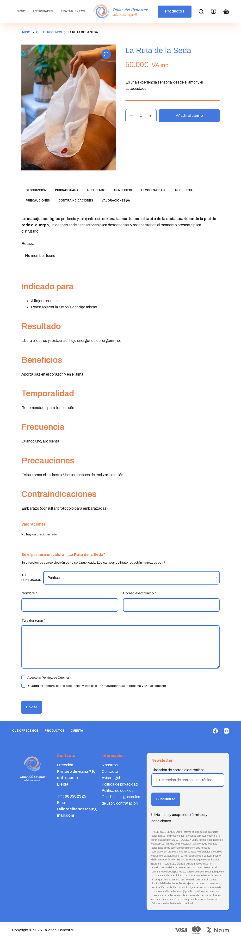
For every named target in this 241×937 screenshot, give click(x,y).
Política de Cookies (56, 677)
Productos (174, 11)
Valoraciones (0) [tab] (116, 200)
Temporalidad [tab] (153, 190)
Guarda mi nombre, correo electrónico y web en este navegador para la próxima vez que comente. (97, 686)
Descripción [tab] (36, 190)
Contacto (110, 771)
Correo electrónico (139, 593)
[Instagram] (226, 731)
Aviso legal (111, 778)
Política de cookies (117, 790)
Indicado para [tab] (67, 190)
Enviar (31, 707)
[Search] (201, 11)
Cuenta (77, 730)
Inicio (20, 11)
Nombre (29, 593)
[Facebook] (215, 731)
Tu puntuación (31, 578)
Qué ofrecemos (25, 730)
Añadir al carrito (189, 115)
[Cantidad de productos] (141, 115)
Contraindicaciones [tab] (75, 200)
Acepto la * (49, 677)
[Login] (213, 11)
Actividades (42, 11)
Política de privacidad (120, 784)
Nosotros (110, 765)
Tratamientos (73, 11)
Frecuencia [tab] (183, 190)
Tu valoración (33, 621)
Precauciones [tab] (38, 200)
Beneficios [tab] (123, 190)
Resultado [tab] (96, 190)
